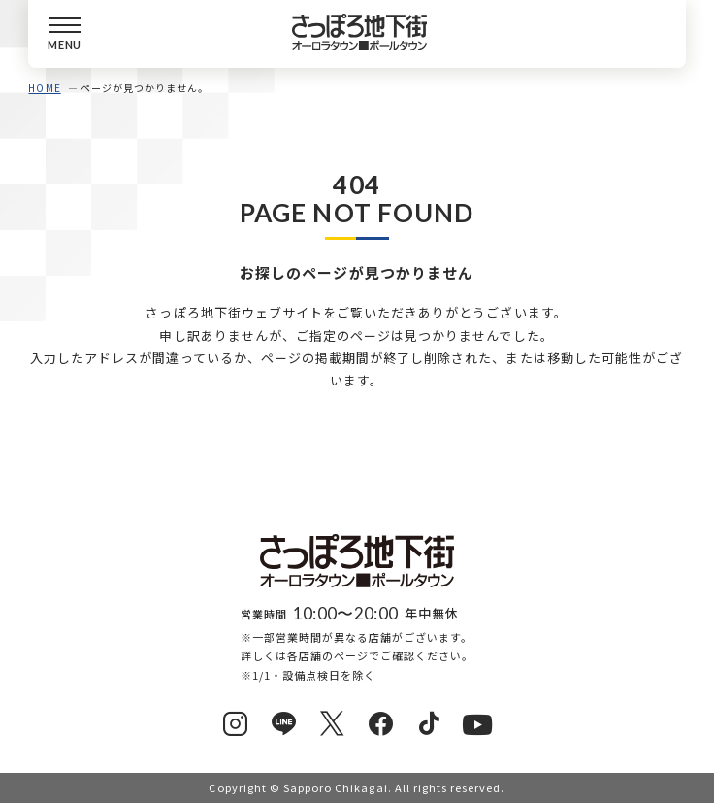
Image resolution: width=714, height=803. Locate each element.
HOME (44, 88)
